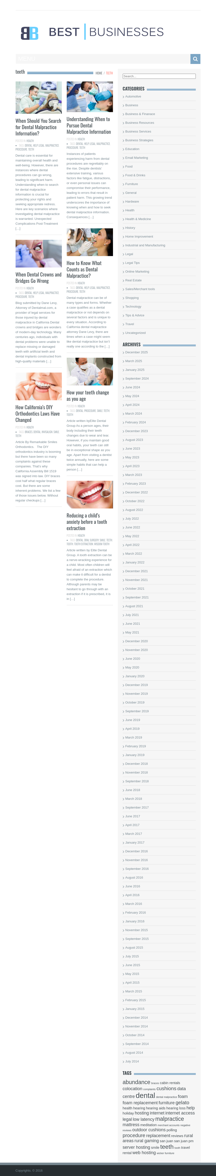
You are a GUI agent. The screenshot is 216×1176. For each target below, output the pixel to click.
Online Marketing (137, 271)
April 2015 (132, 982)
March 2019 (133, 737)
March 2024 (133, 413)
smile (100, 411)
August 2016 (134, 877)
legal (42, 145)
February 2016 (135, 912)
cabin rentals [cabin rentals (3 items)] (170, 1083)
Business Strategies (139, 140)
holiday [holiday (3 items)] (128, 1113)
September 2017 (137, 807)
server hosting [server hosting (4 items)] (136, 1147)
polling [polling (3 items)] (172, 1130)
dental (28, 145)
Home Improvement (139, 236)
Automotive (133, 96)
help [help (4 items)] (191, 1107)
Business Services (138, 131)
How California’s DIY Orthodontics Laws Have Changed (38, 413)
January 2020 (135, 676)
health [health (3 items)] (127, 1108)
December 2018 (136, 764)
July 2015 (132, 956)
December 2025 (136, 352)
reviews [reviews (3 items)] (177, 1136)
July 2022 (132, 518)
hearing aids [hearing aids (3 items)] (156, 1108)
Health (30, 141)
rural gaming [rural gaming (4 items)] (146, 1140)
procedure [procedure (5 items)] (134, 1135)
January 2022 (135, 562)
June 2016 (132, 886)
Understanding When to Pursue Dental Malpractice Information (89, 125)
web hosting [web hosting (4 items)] (144, 1152)
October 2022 (135, 501)
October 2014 (135, 1035)
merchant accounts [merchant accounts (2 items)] (168, 1125)
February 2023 (135, 483)
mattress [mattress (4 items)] (131, 1124)
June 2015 (132, 965)
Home (99, 73)
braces (28, 432)
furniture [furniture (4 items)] (167, 1102)
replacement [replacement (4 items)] (158, 1135)
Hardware (132, 201)
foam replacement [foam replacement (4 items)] (140, 1102)
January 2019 (135, 755)
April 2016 (132, 895)
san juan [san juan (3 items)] (166, 1141)
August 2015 (134, 947)
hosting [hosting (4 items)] (142, 1113)
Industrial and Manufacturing (145, 245)
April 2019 (132, 729)
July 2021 (132, 615)
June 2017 (132, 816)
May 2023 (132, 457)
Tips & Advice (134, 315)
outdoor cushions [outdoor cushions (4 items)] (149, 1129)
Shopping (132, 298)
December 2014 (136, 1017)
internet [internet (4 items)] (157, 1113)
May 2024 (132, 396)
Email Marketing (136, 158)
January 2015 (135, 1009)
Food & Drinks (135, 175)
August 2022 (134, 510)
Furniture (131, 184)
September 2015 (137, 939)
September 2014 (137, 1044)
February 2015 (135, 1000)
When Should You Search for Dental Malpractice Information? (38, 127)
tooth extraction (83, 544)
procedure (21, 149)
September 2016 (137, 869)
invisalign (47, 432)
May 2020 (132, 667)
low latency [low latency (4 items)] (143, 1119)
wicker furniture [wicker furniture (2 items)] (165, 1153)
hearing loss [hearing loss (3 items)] (176, 1108)
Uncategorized (135, 333)
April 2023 (132, 466)
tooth (70, 415)
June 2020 (132, 658)
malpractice (52, 145)
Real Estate (133, 280)
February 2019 (135, 746)
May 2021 (132, 632)
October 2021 (135, 588)
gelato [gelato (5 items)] (182, 1102)
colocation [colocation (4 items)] (132, 1088)
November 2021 (136, 580)
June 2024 (132, 387)
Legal (129, 254)
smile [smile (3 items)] (155, 1147)
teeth (31, 149)
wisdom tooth (101, 544)
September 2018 (137, 781)
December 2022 (136, 492)
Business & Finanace (140, 114)
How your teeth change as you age (88, 395)
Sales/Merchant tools (140, 289)
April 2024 (132, 405)
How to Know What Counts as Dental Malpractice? (84, 269)
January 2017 (135, 842)
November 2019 (136, 693)
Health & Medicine (138, 219)
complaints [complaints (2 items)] (149, 1089)
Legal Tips (132, 263)
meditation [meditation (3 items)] (148, 1125)
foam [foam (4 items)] (183, 1096)
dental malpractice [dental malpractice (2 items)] (166, 1097)
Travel (129, 324)
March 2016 (133, 904)
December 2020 (136, 641)
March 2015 (133, 991)
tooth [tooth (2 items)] (177, 1147)
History (130, 228)
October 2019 (135, 702)
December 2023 (136, 431)
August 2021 (134, 606)
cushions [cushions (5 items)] (167, 1088)
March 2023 (133, 475)
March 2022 (133, 553)
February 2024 (135, 422)
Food (129, 166)
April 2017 (132, 825)
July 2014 (132, 1061)
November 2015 (136, 930)
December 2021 (136, 571)
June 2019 (132, 720)
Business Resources (139, 123)
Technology (133, 306)
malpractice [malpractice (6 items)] (169, 1119)
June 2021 (132, 623)
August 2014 (134, 1052)
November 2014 (136, 1026)
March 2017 (133, 834)
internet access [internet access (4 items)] (180, 1113)
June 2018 (132, 790)
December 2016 (136, 851)
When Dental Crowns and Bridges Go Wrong (39, 277)
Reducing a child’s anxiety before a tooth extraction (87, 521)
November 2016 (136, 860)
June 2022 (132, 527)
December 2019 (136, 685)
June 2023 (132, 448)
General (131, 193)
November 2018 (136, 772)
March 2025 (133, 361)
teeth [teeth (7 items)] (167, 1146)
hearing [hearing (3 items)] (139, 1108)
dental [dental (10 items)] (145, 1095)
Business (131, 105)
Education (132, 149)
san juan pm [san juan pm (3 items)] (184, 1141)
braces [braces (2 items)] (155, 1083)
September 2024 (137, 378)
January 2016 (135, 921)
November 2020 (136, 650)
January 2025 (135, 370)
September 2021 (137, 597)
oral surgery (91, 540)
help (35, 145)
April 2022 (132, 545)
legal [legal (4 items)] (127, 1119)
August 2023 (134, 440)
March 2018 (133, 799)
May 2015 (132, 974)
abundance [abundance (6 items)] (136, 1082)
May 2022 (132, 536)
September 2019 (137, 711)
